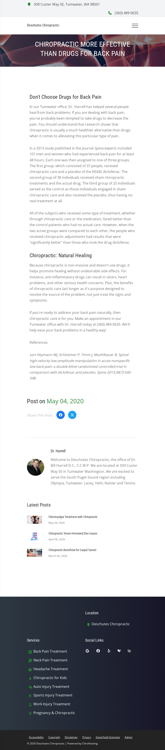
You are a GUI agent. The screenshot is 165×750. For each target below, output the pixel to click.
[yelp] (112, 652)
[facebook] (101, 652)
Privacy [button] (86, 737)
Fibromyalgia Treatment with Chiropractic (73, 517)
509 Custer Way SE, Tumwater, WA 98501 (63, 4)
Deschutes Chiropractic (111, 624)
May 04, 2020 (65, 401)
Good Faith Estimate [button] (108, 737)
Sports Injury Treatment (52, 695)
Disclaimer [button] (71, 737)
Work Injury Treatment (51, 704)
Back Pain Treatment (50, 651)
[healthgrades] (122, 652)
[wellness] (132, 652)
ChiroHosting (90, 743)
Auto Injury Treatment (51, 686)
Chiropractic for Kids (50, 678)
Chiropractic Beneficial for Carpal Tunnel (72, 550)
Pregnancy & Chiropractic (54, 713)
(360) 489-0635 (123, 13)
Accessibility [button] (36, 737)
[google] (90, 652)
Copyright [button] (54, 737)
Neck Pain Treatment (50, 660)
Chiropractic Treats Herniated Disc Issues (73, 533)
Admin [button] (128, 737)
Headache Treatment (50, 669)
